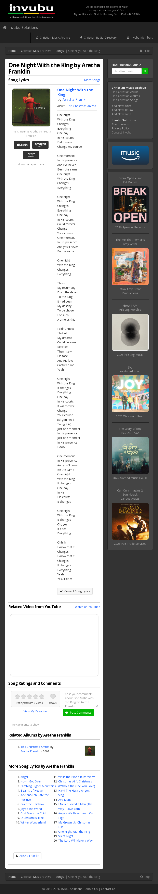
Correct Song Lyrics (75, 591)
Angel (24, 777)
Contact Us (108, 889)
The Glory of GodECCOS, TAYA (130, 431)
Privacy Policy (121, 128)
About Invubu (120, 124)
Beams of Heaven (32, 790)
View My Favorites (36, 711)
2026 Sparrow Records (130, 227)
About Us (91, 889)
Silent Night (65, 836)
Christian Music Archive (53, 37)
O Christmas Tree (32, 818)
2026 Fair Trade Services (130, 544)
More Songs (92, 80)
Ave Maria (64, 800)
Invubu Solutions (20, 27)
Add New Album (122, 110)
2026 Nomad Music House (130, 478)
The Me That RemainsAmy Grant (130, 242)
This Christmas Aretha (81, 106)
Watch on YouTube (87, 607)
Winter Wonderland (33, 822)
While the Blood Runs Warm (76, 777)
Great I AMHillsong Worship (130, 307)
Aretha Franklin (76, 99)
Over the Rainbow (32, 804)
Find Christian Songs (125, 100)
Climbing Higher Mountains (38, 786)
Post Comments (78, 712)
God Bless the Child (33, 813)
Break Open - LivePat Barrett (130, 180)
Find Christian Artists (125, 92)
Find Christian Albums (126, 96)
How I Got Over (31, 781)
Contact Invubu (122, 132)
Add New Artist (121, 106)
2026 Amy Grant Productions (130, 291)
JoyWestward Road (130, 369)
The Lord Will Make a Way (75, 840)
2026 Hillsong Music (130, 355)
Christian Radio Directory (98, 37)
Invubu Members (140, 37)
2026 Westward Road (130, 416)
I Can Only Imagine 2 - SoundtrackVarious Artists (130, 494)
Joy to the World (31, 809)
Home (12, 51)
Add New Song (121, 114)
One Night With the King (74, 831)
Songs (60, 51)
